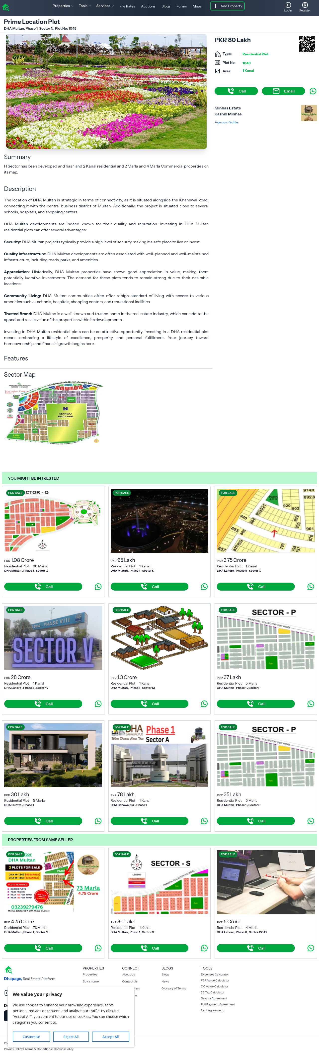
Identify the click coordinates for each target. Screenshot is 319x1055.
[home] (5, 6)
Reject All (71, 1036)
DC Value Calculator (214, 986)
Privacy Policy (13, 1049)
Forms (181, 6)
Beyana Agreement (214, 998)
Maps (197, 6)
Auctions (148, 6)
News (165, 981)
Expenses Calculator (215, 974)
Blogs (165, 6)
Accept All (110, 1036)
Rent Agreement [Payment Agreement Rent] (212, 1010)
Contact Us (129, 981)
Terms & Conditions (38, 1049)
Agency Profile (226, 122)
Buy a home (91, 981)
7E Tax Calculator (213, 992)
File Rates (127, 6)
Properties (90, 974)
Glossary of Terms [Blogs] (173, 988)
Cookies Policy (64, 1049)
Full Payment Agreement (218, 1004)
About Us (128, 974)
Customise (31, 1036)
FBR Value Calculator (215, 980)
